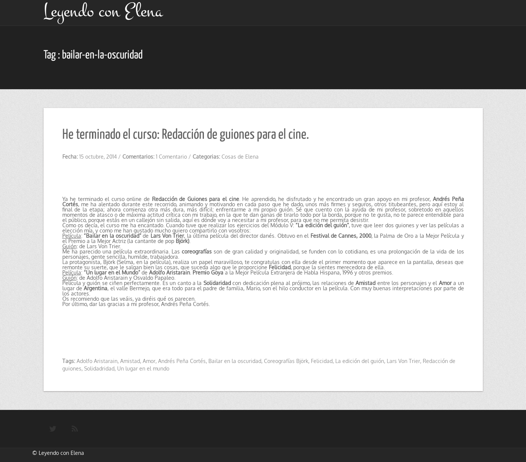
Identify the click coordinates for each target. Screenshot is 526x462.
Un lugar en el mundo (143, 368)
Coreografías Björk (286, 361)
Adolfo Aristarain (97, 361)
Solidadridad (99, 368)
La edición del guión (359, 361)
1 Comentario (171, 156)
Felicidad (322, 361)
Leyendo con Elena (61, 453)
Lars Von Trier (403, 361)
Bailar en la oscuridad (234, 361)
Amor (149, 361)
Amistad (130, 361)
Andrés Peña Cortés (182, 361)
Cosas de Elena (240, 156)
